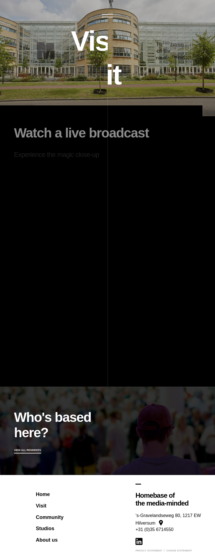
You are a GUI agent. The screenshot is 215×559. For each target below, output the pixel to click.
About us (47, 540)
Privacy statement (148, 550)
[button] (107, 15)
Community (50, 517)
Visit (41, 506)
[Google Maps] (168, 508)
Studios (45, 528)
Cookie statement (179, 550)
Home (43, 494)
